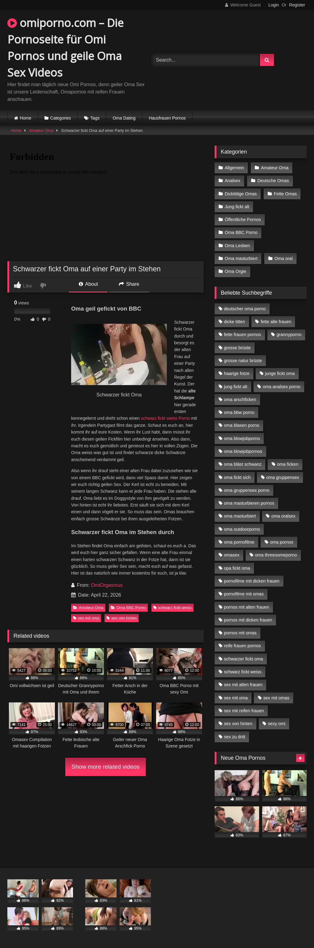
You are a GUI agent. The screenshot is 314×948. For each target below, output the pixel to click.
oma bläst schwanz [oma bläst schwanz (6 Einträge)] (242, 464)
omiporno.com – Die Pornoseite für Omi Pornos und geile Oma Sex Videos (65, 47)
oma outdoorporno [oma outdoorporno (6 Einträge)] (242, 529)
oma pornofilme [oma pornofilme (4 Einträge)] (239, 542)
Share (129, 284)
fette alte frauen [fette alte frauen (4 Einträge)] (276, 321)
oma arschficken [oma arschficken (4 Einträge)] (240, 399)
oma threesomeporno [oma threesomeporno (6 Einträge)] (276, 554)
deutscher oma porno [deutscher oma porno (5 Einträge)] (245, 308)
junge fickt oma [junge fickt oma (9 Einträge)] (280, 373)
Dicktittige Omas (241, 193)
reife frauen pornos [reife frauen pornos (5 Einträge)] (242, 645)
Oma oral (283, 258)
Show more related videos (105, 766)
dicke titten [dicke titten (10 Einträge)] (234, 321)
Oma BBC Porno (128, 607)
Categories (60, 118)
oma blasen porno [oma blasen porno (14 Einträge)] (241, 425)
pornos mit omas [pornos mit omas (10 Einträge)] (240, 632)
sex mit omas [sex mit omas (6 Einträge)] (276, 697)
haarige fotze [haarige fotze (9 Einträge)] (236, 373)
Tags (95, 118)
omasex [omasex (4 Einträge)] (231, 554)
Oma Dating (124, 118)
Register (297, 4)
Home (25, 118)
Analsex (232, 180)
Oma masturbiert (241, 258)
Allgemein (234, 167)
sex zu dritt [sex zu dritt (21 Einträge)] (234, 736)
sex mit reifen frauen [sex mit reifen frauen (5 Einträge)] (244, 710)
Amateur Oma (41, 130)
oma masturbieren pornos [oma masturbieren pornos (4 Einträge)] (249, 503)
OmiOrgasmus (107, 585)
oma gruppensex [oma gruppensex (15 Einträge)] (282, 477)
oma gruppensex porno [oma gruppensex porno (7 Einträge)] (246, 490)
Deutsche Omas (273, 180)
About (88, 284)
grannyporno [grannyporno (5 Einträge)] (289, 334)
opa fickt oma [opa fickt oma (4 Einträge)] (237, 568)
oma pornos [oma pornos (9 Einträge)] (281, 542)
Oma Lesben (237, 245)
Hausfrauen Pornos (167, 118)
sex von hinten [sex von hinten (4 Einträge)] (238, 723)
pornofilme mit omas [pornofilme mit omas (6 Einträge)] (244, 593)
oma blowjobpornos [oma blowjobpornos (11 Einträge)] (243, 451)
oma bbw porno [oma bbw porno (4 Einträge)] (239, 412)
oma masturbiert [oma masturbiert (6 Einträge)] (240, 516)
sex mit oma (86, 618)
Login (273, 4)
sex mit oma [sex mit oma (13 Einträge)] (236, 697)
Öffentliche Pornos (243, 219)
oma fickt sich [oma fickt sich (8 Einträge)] (237, 477)
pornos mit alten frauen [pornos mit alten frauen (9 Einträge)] (246, 607)
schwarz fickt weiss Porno (165, 418)
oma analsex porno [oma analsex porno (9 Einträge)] (281, 386)
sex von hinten (121, 618)
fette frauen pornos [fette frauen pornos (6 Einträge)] (242, 334)
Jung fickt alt (237, 206)
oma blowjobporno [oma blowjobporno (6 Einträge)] (242, 438)
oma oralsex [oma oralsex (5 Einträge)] (283, 516)
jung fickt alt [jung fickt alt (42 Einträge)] (235, 386)
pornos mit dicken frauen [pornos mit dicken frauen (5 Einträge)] (248, 619)
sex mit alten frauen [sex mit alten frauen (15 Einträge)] (243, 684)
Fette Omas (285, 193)
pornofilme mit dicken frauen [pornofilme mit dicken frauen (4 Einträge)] (251, 581)
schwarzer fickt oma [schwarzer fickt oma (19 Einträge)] (243, 658)
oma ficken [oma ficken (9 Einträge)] (287, 464)
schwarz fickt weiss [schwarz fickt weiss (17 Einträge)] (242, 671)
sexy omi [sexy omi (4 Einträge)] (276, 723)
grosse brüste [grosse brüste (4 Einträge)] (237, 347)
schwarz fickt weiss (172, 607)
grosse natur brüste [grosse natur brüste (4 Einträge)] (243, 360)
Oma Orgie (235, 271)
